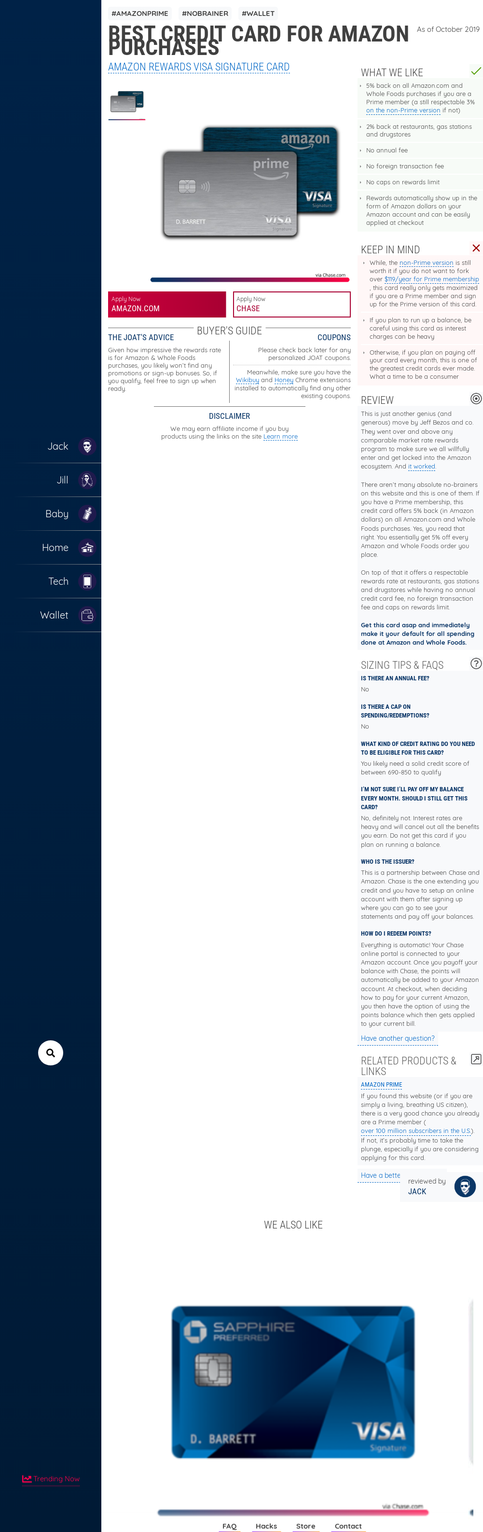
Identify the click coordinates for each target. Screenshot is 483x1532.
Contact (348, 1526)
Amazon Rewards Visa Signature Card (199, 67)
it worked (421, 466)
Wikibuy (247, 380)
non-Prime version (427, 262)
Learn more (280, 436)
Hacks (266, 1526)
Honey (284, 380)
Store (306, 1526)
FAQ (229, 1526)
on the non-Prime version (403, 110)
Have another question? (398, 1038)
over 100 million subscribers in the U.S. (416, 1130)
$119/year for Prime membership (432, 279)
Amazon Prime (381, 1084)
